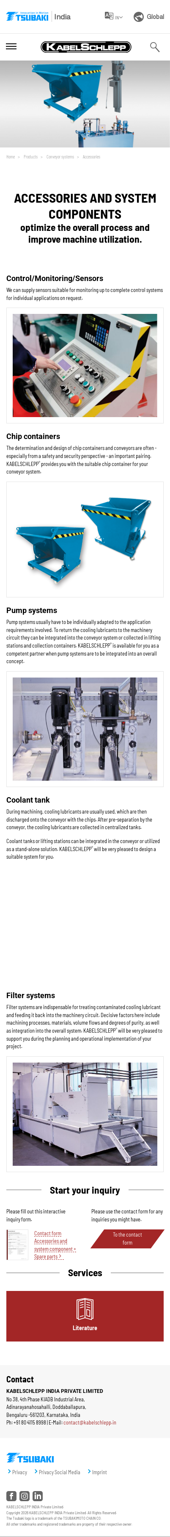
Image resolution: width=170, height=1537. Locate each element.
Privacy (19, 1472)
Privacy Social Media (59, 1472)
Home (10, 156)
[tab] (85, 1316)
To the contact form (127, 1238)
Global (149, 17)
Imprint (99, 1472)
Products (30, 156)
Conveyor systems (60, 156)
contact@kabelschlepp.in (89, 1422)
